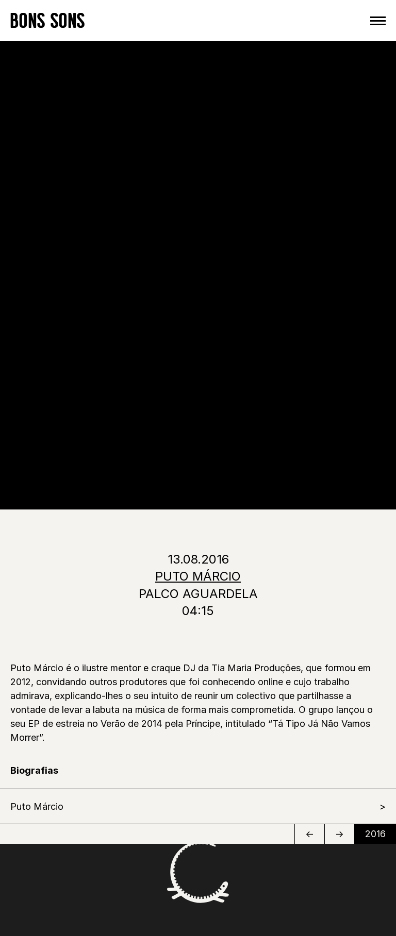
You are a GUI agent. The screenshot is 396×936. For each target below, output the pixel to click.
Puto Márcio (36, 806)
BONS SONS (47, 20)
